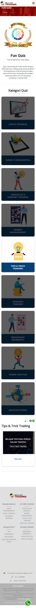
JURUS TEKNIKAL (9, 513)
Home (5, 12)
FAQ (9, 531)
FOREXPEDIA (9, 534)
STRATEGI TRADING (27, 523)
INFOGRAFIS (9, 537)
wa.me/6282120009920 (24, 599)
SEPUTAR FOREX (27, 539)
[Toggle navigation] (33, 3)
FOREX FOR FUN (27, 536)
